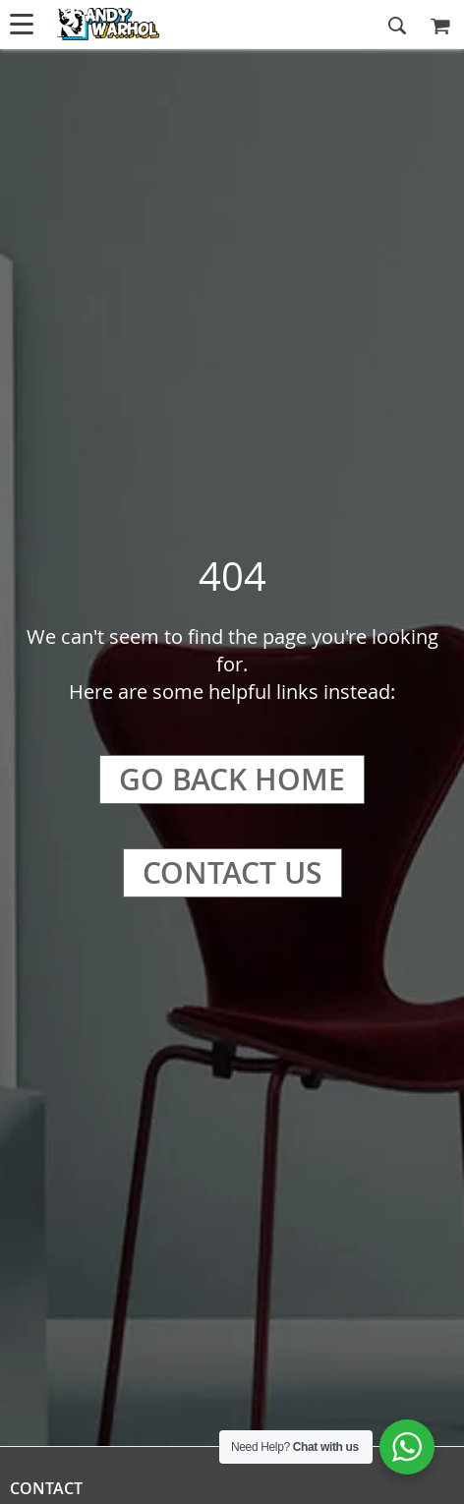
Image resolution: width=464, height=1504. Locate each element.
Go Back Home (232, 779)
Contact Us (232, 873)
